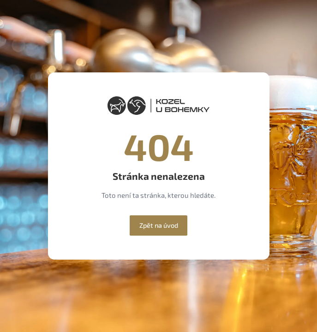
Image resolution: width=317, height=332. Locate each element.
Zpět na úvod (158, 225)
